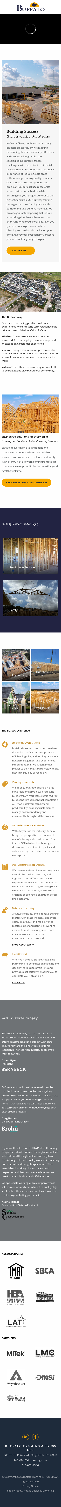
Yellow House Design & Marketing (34, 1490)
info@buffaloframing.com (30, 1460)
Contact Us (18, 982)
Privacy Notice (30, 1486)
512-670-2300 (30, 1465)
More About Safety (23, 944)
